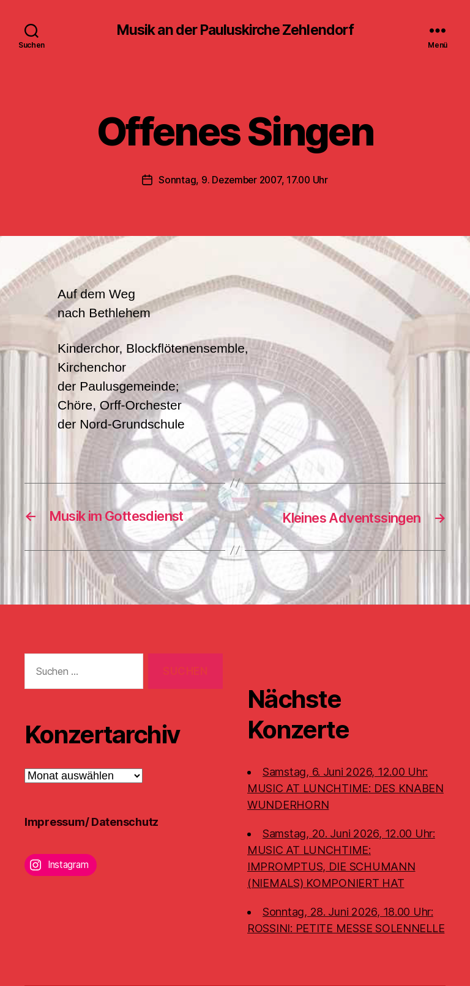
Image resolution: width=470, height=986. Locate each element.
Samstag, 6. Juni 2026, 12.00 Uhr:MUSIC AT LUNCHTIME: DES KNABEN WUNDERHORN (345, 788)
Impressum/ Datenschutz (91, 822)
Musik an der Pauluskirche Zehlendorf (234, 30)
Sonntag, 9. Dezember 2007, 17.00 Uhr (243, 180)
